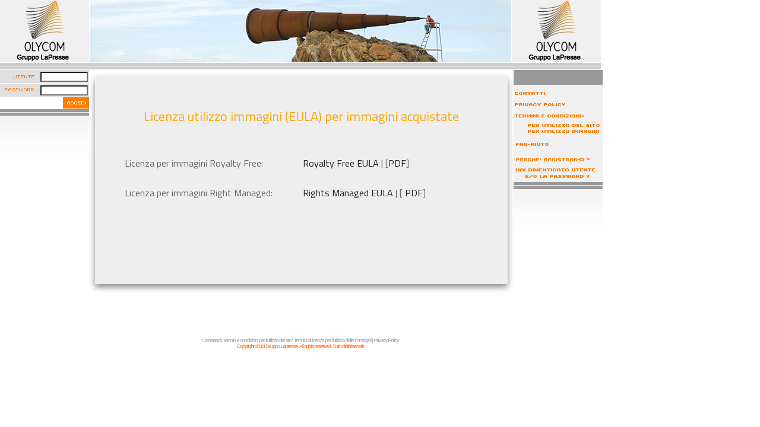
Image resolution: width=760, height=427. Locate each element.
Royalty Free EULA (341, 163)
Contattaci (211, 340)
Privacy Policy (385, 340)
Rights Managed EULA (348, 193)
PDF (397, 163)
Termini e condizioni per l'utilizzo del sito (257, 340)
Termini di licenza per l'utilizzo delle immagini (332, 340)
